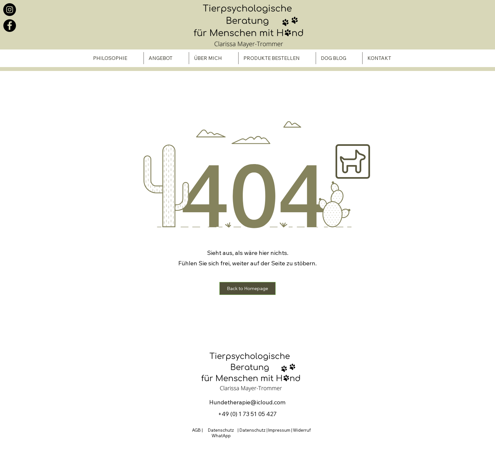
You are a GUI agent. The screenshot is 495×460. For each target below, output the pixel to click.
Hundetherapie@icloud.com (247, 402)
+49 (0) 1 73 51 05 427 (247, 414)
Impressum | (280, 430)
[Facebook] (9, 25)
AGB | (198, 430)
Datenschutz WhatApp (221, 432)
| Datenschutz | (253, 430)
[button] (247, 288)
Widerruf (302, 430)
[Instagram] (9, 9)
